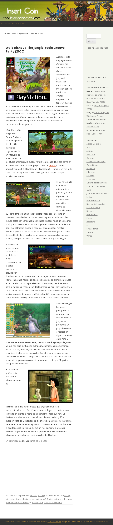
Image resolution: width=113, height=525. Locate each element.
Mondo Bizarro (93, 200)
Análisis (33, 495)
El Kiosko (90, 175)
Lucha (89, 197)
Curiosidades (92, 165)
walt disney (23, 502)
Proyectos (10, 23)
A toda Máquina (94, 143)
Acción (89, 147)
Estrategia (91, 179)
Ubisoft (52, 165)
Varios (89, 235)
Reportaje (91, 221)
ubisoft (14, 502)
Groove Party (22, 499)
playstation (37, 499)
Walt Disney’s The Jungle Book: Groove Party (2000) (35, 49)
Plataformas (92, 214)
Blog (2, 23)
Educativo (91, 172)
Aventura (91, 154)
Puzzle (41, 495)
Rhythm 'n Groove (55, 499)
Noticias (90, 211)
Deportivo (91, 168)
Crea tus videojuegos (96, 161)
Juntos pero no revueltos (98, 193)
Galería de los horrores (97, 182)
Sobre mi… (20, 23)
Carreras (90, 158)
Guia (89, 189)
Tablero (90, 232)
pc (30, 499)
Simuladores (92, 228)
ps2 (44, 499)
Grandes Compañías (96, 186)
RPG (88, 225)
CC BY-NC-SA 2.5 (54, 521)
